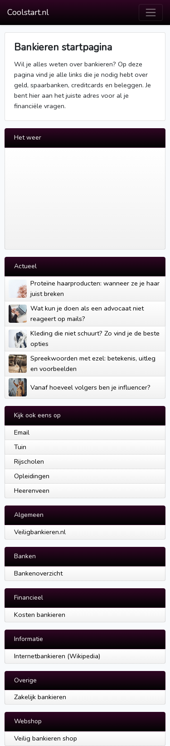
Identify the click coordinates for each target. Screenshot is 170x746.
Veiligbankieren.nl (40, 531)
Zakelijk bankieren (40, 696)
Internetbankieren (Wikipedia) (57, 656)
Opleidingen (31, 476)
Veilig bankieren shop (45, 738)
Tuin (20, 446)
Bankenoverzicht (38, 573)
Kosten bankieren (39, 614)
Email (21, 432)
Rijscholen (29, 461)
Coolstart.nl (28, 12)
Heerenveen (31, 490)
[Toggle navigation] (151, 12)
